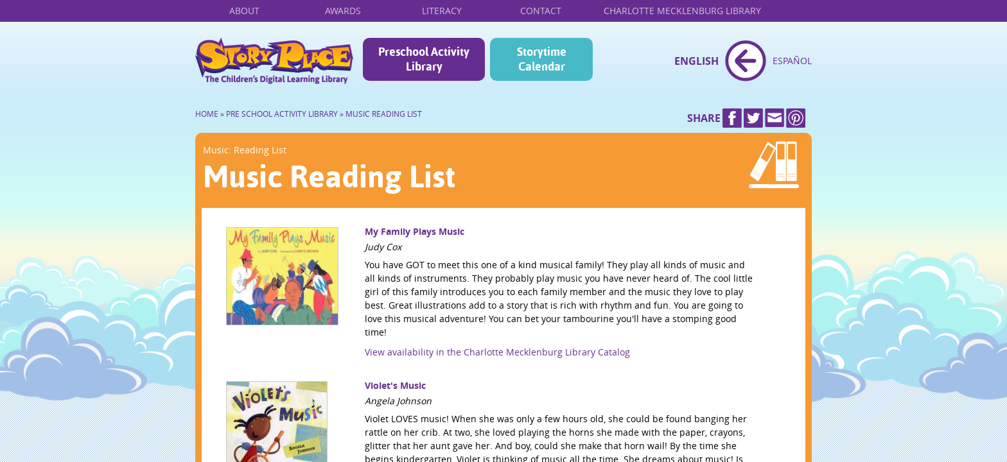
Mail (774, 118)
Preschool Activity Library (423, 59)
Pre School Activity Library (282, 113)
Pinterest (795, 118)
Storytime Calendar (541, 59)
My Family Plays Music (414, 231)
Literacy (442, 10)
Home (274, 61)
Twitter (753, 118)
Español (792, 61)
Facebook (732, 118)
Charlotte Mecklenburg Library (682, 10)
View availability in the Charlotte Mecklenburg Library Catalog (497, 352)
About (244, 10)
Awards (343, 10)
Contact (540, 10)
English (696, 61)
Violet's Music (395, 385)
